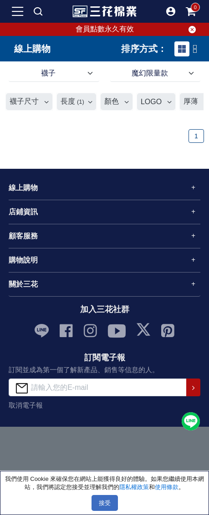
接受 (105, 503)
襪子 (48, 73)
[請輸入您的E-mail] (98, 387)
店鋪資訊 (23, 212)
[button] (171, 11)
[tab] (181, 48)
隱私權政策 (134, 487)
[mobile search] (38, 11)
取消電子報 (26, 405)
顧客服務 (23, 236)
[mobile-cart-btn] (191, 11)
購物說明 (23, 260)
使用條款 (166, 487)
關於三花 (23, 284)
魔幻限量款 (150, 73)
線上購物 (23, 188)
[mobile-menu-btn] (18, 11)
